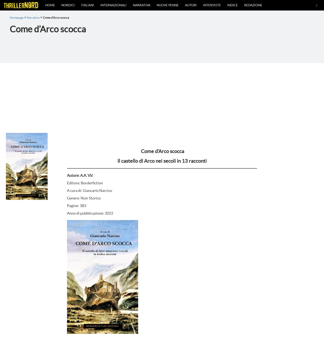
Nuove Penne (168, 5)
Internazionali (113, 5)
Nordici (68, 5)
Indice (232, 5)
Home (50, 5)
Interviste (212, 5)
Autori (191, 5)
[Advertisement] (162, 94)
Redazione (253, 5)
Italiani (87, 5)
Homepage (17, 17)
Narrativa (141, 5)
